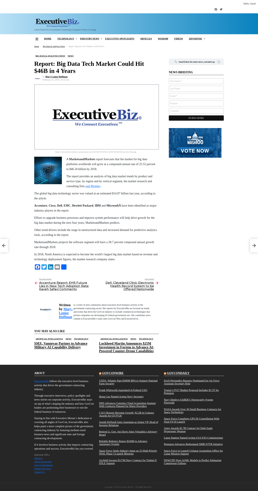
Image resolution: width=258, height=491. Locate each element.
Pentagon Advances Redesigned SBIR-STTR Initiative (193, 444)
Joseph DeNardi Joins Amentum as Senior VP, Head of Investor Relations (128, 424)
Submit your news (42, 468)
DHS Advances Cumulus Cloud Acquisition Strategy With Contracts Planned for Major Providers (127, 405)
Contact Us (39, 472)
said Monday (92, 186)
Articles (146, 39)
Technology (65, 39)
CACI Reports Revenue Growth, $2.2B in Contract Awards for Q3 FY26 (126, 414)
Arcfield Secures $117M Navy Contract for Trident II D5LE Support (128, 462)
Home (47, 39)
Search (219, 62)
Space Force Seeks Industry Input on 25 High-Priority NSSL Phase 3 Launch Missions (128, 452)
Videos (178, 39)
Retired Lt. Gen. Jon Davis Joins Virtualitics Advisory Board (128, 433)
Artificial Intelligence (49, 339)
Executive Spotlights (119, 39)
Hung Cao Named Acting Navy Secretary (121, 396)
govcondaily (178, 373)
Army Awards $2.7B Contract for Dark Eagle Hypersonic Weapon (188, 430)
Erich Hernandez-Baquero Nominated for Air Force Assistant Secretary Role (191, 382)
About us (38, 458)
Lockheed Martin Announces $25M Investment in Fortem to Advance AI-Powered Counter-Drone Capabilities (126, 347)
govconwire (113, 373)
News (68, 339)
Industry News (89, 39)
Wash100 (163, 39)
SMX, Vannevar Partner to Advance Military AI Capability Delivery (60, 345)
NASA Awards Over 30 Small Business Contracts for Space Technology (192, 411)
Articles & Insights (43, 462)
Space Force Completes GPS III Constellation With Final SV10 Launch (191, 420)
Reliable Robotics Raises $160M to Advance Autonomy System (123, 443)
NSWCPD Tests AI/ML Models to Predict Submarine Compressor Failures (192, 462)
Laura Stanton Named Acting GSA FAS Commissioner (193, 437)
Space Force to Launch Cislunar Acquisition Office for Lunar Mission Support (193, 452)
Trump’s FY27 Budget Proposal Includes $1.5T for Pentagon (191, 392)
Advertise (195, 39)
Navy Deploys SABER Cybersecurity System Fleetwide (188, 401)
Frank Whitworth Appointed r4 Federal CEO (123, 390)
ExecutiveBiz (41, 381)
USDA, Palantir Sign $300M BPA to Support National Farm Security (128, 382)
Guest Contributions (43, 465)
